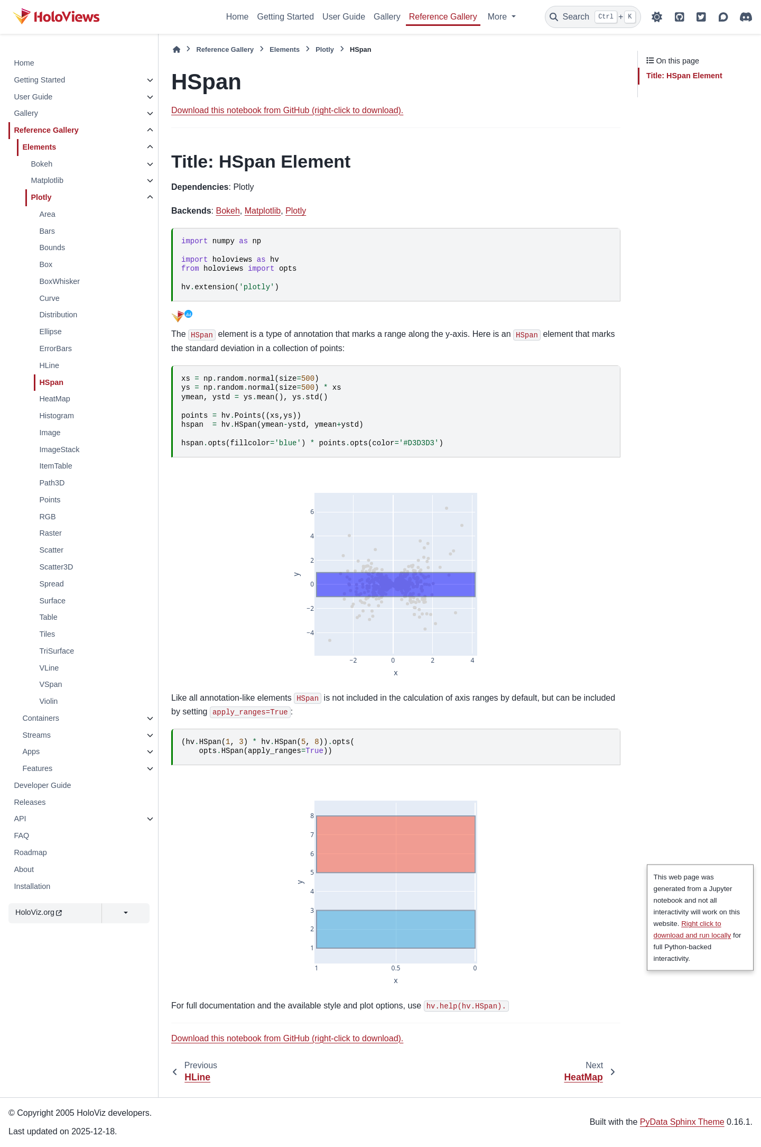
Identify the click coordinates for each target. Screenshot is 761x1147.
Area (47, 214)
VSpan (50, 684)
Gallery (387, 16)
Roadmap (30, 852)
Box (45, 264)
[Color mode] (657, 17)
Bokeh (41, 164)
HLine (49, 365)
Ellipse (50, 331)
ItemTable (55, 466)
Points (49, 499)
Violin (48, 701)
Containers (40, 718)
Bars (47, 231)
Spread (51, 584)
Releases (29, 802)
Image (49, 432)
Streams (36, 735)
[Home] (176, 49)
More (498, 16)
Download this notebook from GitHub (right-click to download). (287, 110)
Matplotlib (47, 180)
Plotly (41, 197)
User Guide (343, 16)
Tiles (47, 634)
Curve (49, 298)
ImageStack (59, 449)
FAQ (21, 835)
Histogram (56, 415)
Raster (50, 533)
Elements (39, 147)
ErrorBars (55, 348)
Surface (52, 601)
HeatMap (54, 398)
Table (48, 617)
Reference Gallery (443, 16)
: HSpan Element (684, 75)
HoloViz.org (38, 912)
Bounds (52, 247)
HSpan (51, 382)
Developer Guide (42, 785)
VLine (49, 668)
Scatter (51, 550)
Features (37, 768)
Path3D (51, 483)
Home (237, 16)
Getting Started (285, 16)
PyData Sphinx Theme (682, 1121)
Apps (31, 751)
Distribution (58, 314)
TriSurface (56, 651)
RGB (47, 516)
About (24, 869)
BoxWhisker (59, 281)
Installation (32, 886)
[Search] (593, 17)
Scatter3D (56, 567)
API (20, 818)
